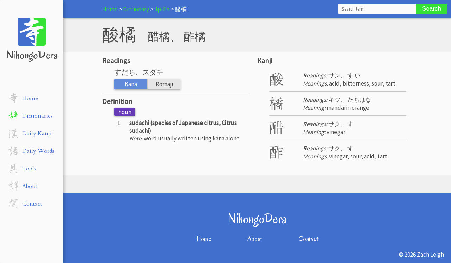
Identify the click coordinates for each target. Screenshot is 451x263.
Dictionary (136, 9)
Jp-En (161, 9)
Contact (308, 239)
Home (110, 9)
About (254, 239)
